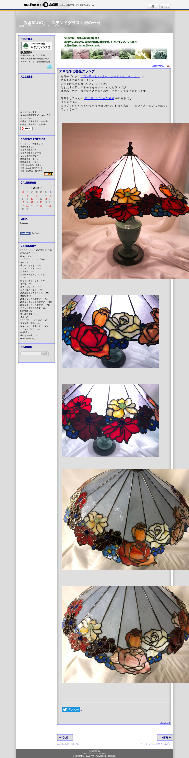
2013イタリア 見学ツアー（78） (35, 305)
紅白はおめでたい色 (68, 739)
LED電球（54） (27, 311)
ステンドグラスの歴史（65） (33, 308)
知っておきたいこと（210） (33, 281)
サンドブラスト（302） (31, 268)
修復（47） (25, 317)
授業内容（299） (28, 271)
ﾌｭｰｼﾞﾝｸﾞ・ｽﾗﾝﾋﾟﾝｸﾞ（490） (33, 259)
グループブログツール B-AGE (94, 753)
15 (23, 202)
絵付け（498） (27, 256)
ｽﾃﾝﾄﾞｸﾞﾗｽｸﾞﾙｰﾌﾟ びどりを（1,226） (36, 250)
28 (50, 205)
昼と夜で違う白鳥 (28, 149)
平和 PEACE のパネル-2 (31, 168)
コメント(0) (165, 722)
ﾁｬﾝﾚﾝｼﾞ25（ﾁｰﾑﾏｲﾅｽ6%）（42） (34, 320)
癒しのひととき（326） (31, 265)
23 (27, 205)
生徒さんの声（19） (29, 335)
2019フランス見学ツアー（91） (34, 299)
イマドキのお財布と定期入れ (157, 739)
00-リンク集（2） (28, 338)
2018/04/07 (158, 65)
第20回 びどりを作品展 (99, 98)
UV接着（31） (26, 332)
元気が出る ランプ (29, 159)
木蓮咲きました (27, 146)
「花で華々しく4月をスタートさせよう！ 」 (110, 76)
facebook (36, 233)
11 (36, 199)
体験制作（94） (27, 296)
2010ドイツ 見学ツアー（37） (34, 326)
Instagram (24, 223)
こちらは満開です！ (29, 156)
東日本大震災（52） (29, 314)
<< (30, 188)
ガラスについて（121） (31, 287)
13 (46, 199)
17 (32, 202)
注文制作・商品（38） (30, 323)
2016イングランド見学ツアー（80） (36, 302)
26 (41, 205)
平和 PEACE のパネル (31, 171)
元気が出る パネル (29, 162)
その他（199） (27, 284)
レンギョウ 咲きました (31, 143)
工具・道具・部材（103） (32, 290)
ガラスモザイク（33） (30, 329)
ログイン (165, 7)
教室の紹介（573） (29, 253)
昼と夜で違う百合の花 (30, 153)
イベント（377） (28, 262)
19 (41, 202)
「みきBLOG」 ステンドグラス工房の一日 (59, 22)
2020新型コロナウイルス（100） (35, 293)
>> (43, 188)
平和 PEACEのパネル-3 (30, 165)
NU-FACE (95, 756)
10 (32, 199)
